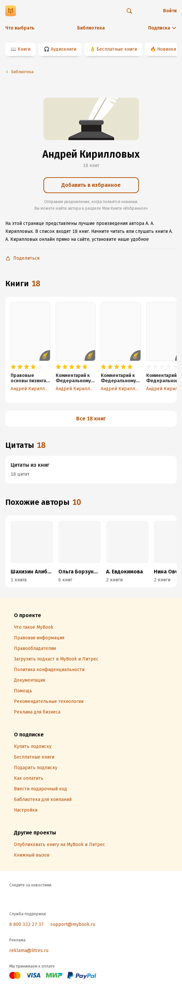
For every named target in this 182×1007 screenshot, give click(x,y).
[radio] (13, 367)
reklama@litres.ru (28, 950)
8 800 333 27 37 (26, 924)
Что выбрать (19, 28)
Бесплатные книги (116, 49)
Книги (24, 49)
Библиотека (91, 28)
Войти (170, 11)
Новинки (166, 49)
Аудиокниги (63, 49)
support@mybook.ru (72, 924)
